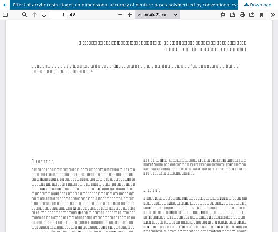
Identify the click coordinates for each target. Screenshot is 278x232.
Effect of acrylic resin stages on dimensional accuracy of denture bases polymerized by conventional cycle (127, 5)
